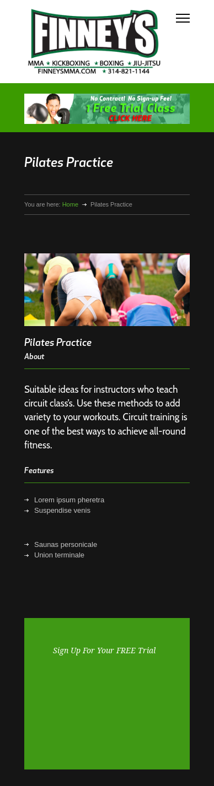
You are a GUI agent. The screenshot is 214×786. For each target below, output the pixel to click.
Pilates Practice (58, 343)
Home (70, 204)
